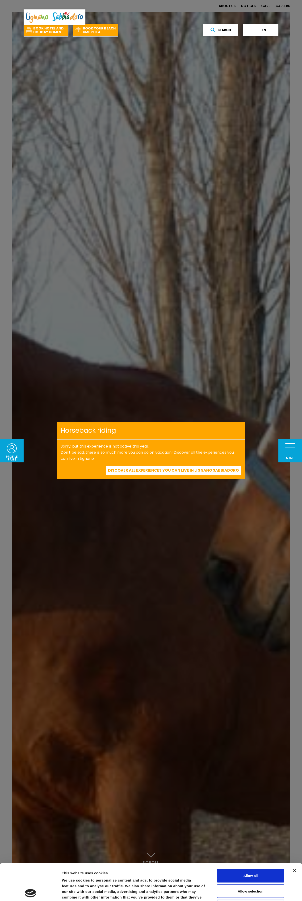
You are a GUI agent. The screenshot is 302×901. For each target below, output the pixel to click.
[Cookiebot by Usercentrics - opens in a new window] (30, 891)
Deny (250, 870)
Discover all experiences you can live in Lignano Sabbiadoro (173, 470)
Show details (248, 892)
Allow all (250, 839)
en (261, 30)
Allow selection (250, 855)
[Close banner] (294, 834)
